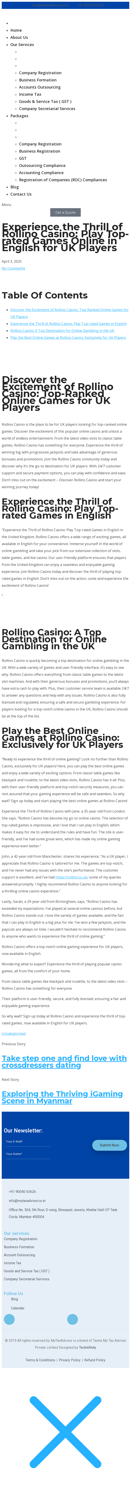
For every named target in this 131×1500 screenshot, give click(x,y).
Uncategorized (14, 1033)
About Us (19, 37)
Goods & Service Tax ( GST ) (45, 101)
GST (23, 158)
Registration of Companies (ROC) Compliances (63, 179)
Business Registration (39, 151)
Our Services (22, 44)
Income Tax (30, 94)
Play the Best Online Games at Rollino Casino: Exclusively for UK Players (68, 337)
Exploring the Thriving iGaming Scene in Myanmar (62, 1097)
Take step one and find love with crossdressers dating (64, 1062)
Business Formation (38, 79)
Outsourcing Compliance (42, 165)
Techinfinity (87, 1347)
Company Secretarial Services (47, 108)
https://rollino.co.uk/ (71, 877)
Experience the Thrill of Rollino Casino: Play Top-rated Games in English (68, 323)
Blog (14, 187)
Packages (19, 115)
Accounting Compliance (41, 172)
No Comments (13, 268)
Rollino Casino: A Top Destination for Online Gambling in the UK (62, 330)
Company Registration (40, 72)
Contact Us (21, 194)
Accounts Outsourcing (40, 87)
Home (16, 30)
